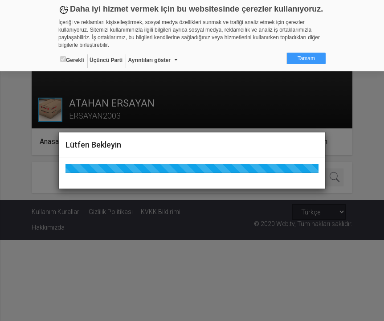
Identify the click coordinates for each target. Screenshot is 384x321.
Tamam (306, 58)
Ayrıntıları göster (149, 60)
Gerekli (72, 59)
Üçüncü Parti (106, 60)
